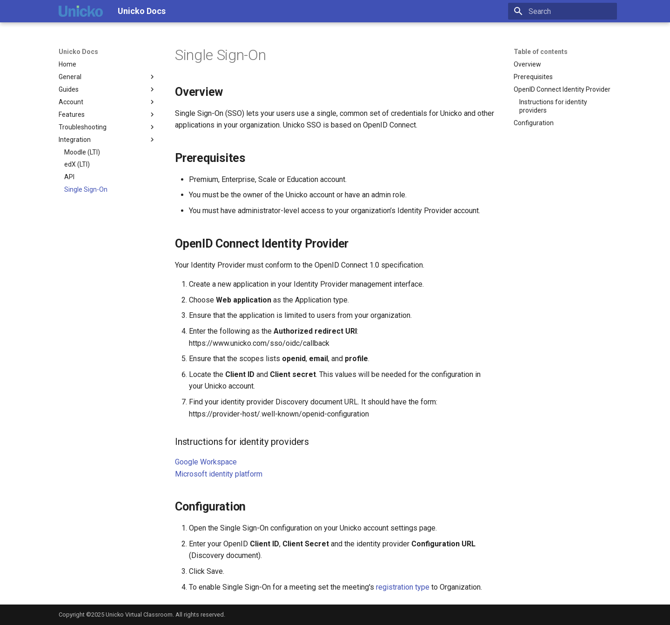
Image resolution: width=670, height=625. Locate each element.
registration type (402, 587)
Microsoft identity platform (218, 474)
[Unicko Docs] (81, 11)
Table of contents (541, 51)
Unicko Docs (78, 51)
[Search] (562, 11)
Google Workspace (206, 461)
